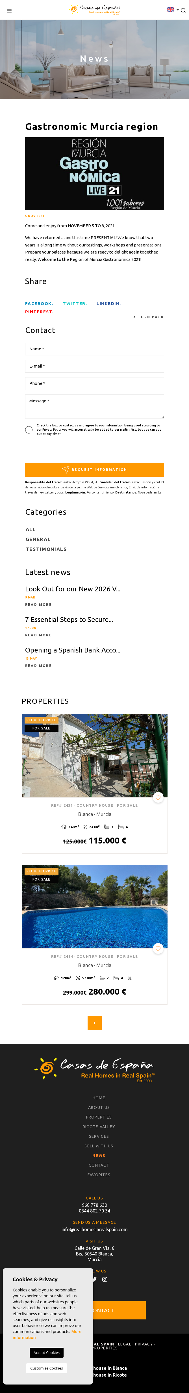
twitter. (75, 303)
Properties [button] (99, 1117)
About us (99, 1107)
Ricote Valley (99, 1126)
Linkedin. (109, 303)
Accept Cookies (47, 1352)
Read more (38, 604)
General (38, 539)
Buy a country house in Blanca (94, 1368)
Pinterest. (39, 311)
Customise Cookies (46, 1368)
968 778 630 (94, 1205)
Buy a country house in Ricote (94, 1374)
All (31, 529)
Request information (94, 469)
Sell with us (98, 1146)
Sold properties (98, 1348)
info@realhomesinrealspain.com (95, 1229)
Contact (99, 1165)
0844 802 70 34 (94, 1210)
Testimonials (46, 549)
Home (99, 1098)
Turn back (148, 317)
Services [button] (99, 1136)
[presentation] (55, 450)
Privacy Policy (52, 429)
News (98, 1155)
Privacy (144, 1344)
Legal (124, 1344)
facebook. (39, 303)
